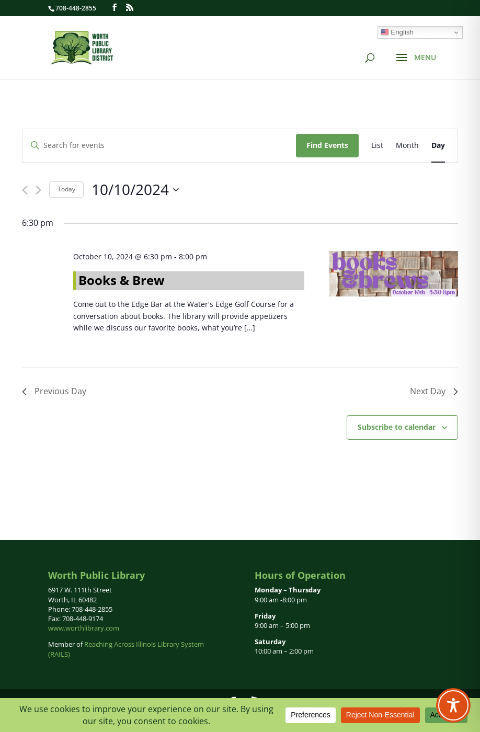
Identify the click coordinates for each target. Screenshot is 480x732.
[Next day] (38, 190)
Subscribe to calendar (397, 427)
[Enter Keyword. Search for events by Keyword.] (159, 145)
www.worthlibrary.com (83, 628)
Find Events (327, 145)
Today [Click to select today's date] (66, 189)
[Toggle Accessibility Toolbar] (453, 705)
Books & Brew (121, 280)
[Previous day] (25, 190)
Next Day (434, 391)
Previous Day (54, 391)
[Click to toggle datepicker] (135, 189)
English (397, 32)
